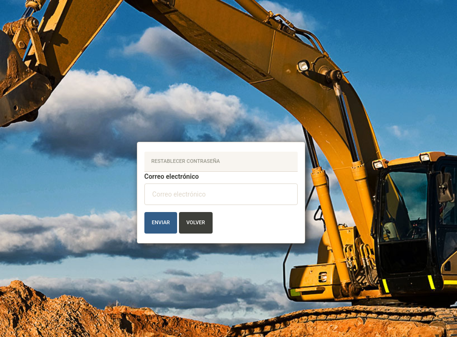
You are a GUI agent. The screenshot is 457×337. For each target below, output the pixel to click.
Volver (195, 223)
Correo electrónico (171, 176)
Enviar (161, 223)
